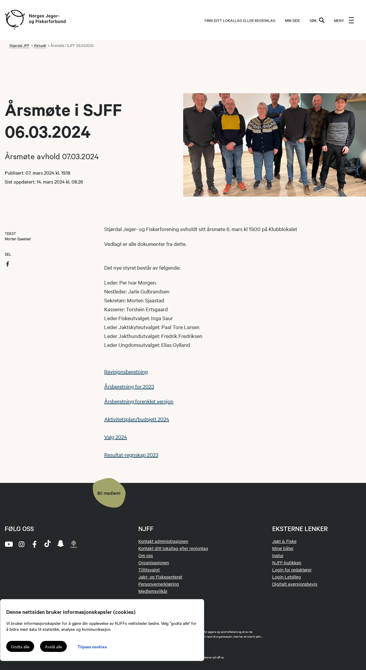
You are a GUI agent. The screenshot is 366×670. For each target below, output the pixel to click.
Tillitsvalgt (149, 570)
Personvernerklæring (158, 584)
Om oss (145, 555)
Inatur (277, 555)
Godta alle (20, 647)
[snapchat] (60, 544)
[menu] (344, 20)
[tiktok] (47, 544)
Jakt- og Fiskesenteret (160, 577)
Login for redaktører (292, 570)
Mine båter (283, 548)
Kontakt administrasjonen (163, 541)
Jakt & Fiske (284, 541)
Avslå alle (53, 647)
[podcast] (74, 544)
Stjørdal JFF (19, 45)
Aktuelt (40, 45)
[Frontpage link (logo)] (14, 20)
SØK (317, 20)
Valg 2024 (115, 436)
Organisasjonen (153, 562)
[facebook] (34, 544)
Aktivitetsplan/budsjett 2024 (136, 418)
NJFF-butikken (286, 562)
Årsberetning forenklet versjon (138, 401)
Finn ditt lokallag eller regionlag (240, 20)
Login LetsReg (286, 577)
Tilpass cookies (92, 646)
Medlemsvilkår (152, 591)
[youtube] (8, 544)
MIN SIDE (292, 20)
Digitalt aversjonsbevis (294, 584)
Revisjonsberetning (126, 371)
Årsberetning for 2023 (129, 386)
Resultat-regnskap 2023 (131, 454)
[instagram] (21, 544)
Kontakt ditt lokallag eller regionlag (173, 548)
